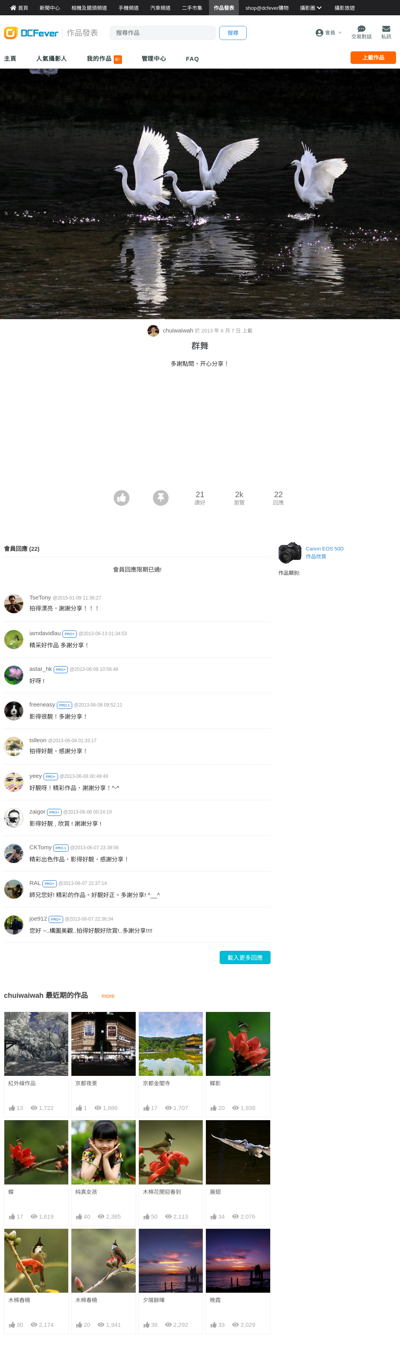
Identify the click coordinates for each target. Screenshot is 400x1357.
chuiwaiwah (171, 330)
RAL (35, 882)
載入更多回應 (245, 957)
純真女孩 (86, 1192)
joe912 (38, 918)
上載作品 (373, 57)
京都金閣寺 (156, 1083)
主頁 (10, 58)
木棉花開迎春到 (162, 1192)
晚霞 (215, 1300)
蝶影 (215, 1083)
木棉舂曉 (19, 1300)
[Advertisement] (200, 431)
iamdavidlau (45, 633)
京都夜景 (86, 1083)
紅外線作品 (22, 1083)
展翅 (215, 1192)
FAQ (192, 58)
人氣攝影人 (51, 58)
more (108, 996)
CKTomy (40, 847)
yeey (35, 775)
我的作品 (104, 59)
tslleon (37, 740)
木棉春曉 (86, 1300)
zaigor (37, 811)
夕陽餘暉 (154, 1300)
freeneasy (42, 704)
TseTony (40, 597)
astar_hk (40, 668)
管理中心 (154, 58)
